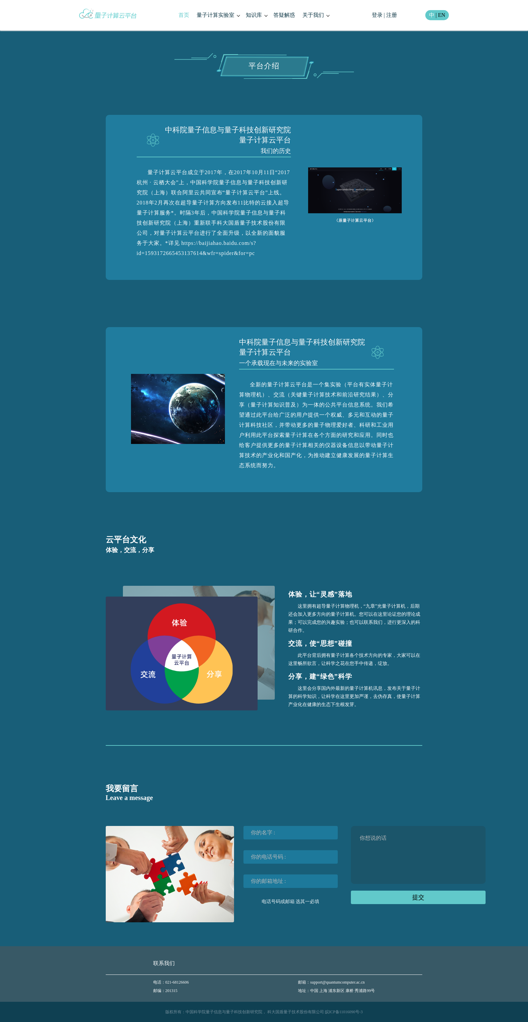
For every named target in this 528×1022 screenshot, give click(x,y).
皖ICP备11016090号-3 (344, 1012)
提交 (418, 897)
